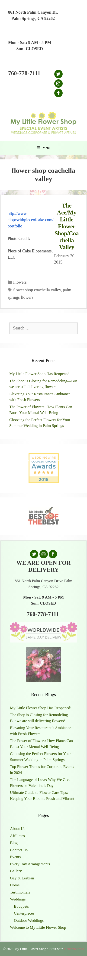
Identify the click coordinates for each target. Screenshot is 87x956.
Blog (14, 843)
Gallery (16, 871)
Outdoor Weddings (29, 920)
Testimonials (20, 892)
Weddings (18, 899)
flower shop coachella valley (37, 290)
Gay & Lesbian (22, 878)
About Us (17, 828)
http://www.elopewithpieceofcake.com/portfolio (30, 219)
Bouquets (21, 906)
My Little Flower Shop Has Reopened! (40, 374)
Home (15, 885)
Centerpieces (24, 913)
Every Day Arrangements (30, 864)
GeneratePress (74, 949)
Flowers (20, 282)
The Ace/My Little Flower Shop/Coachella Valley (67, 226)
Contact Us (19, 850)
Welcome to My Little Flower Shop (38, 927)
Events (15, 857)
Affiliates (17, 836)
